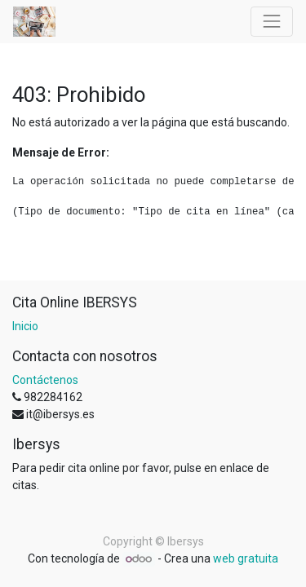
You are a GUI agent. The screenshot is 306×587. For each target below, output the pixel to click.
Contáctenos (45, 379)
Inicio (25, 326)
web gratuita (245, 558)
